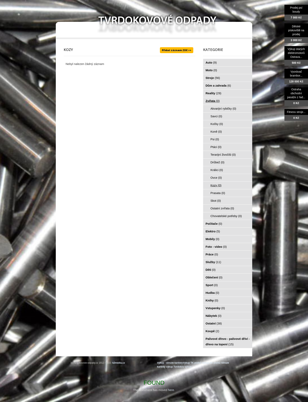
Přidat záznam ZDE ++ (176, 50)
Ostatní (214, 323)
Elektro (213, 231)
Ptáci (216, 147)
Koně (216, 131)
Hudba (212, 292)
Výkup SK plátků (211, 362)
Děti (211, 269)
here (171, 390)
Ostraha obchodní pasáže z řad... (296, 93)
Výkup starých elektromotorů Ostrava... (296, 52)
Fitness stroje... (296, 112)
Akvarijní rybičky (223, 108)
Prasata (218, 193)
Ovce (216, 177)
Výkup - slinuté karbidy (170, 362)
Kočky (217, 124)
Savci (216, 116)
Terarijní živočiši (223, 154)
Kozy (216, 185)
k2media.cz (118, 362)
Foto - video (216, 246)
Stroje (213, 77)
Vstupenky (215, 308)
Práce (212, 254)
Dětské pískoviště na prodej (296, 30)
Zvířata (213, 101)
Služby (213, 262)
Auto (211, 62)
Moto (211, 70)
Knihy (212, 300)
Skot (216, 200)
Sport (212, 285)
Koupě (212, 331)
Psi (215, 139)
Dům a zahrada (218, 85)
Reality (213, 93)
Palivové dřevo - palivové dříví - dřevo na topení (228, 341)
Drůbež (218, 162)
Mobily (212, 239)
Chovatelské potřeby (226, 216)
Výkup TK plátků (192, 362)
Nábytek (214, 315)
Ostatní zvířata (222, 208)
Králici (217, 170)
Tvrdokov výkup (182, 366)
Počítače (214, 223)
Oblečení (214, 277)
